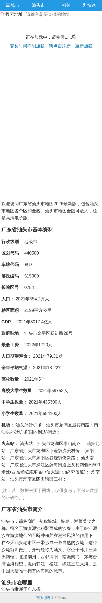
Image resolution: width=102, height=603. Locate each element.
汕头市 (38, 5)
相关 (63, 5)
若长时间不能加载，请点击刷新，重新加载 (51, 46)
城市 (12, 5)
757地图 (43, 597)
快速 (89, 5)
